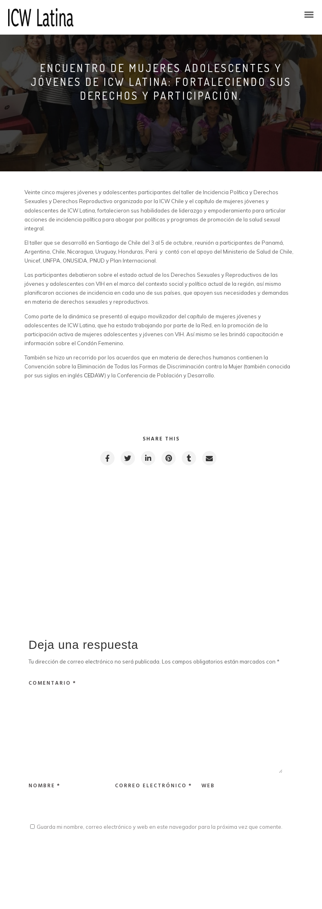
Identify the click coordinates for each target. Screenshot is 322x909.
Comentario (52, 683)
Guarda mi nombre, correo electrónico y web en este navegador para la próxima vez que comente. (159, 827)
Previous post (65, 512)
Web (208, 786)
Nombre (44, 786)
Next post (261, 512)
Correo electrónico (153, 786)
